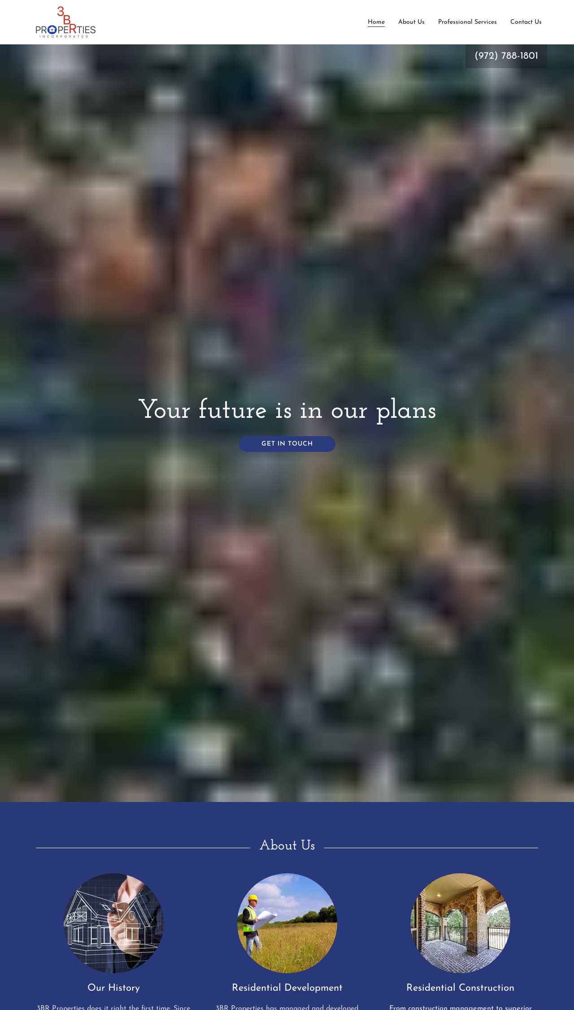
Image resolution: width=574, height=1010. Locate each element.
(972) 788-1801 (506, 56)
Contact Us (526, 22)
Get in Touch (287, 444)
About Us (411, 22)
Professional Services (467, 22)
